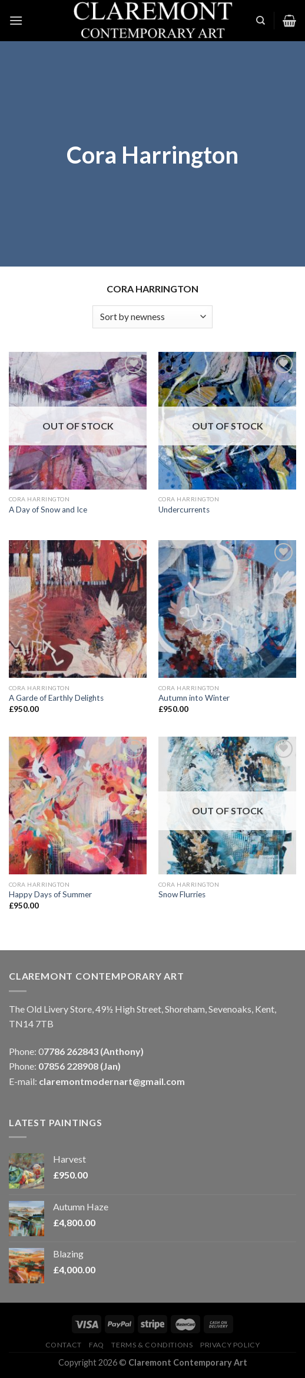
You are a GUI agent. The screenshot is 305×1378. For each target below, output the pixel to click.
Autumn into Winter (194, 698)
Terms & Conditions (152, 1344)
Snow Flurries (181, 894)
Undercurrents (184, 509)
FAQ (96, 1344)
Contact (63, 1344)
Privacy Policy (230, 1344)
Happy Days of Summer (50, 894)
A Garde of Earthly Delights (56, 698)
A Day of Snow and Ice (48, 509)
